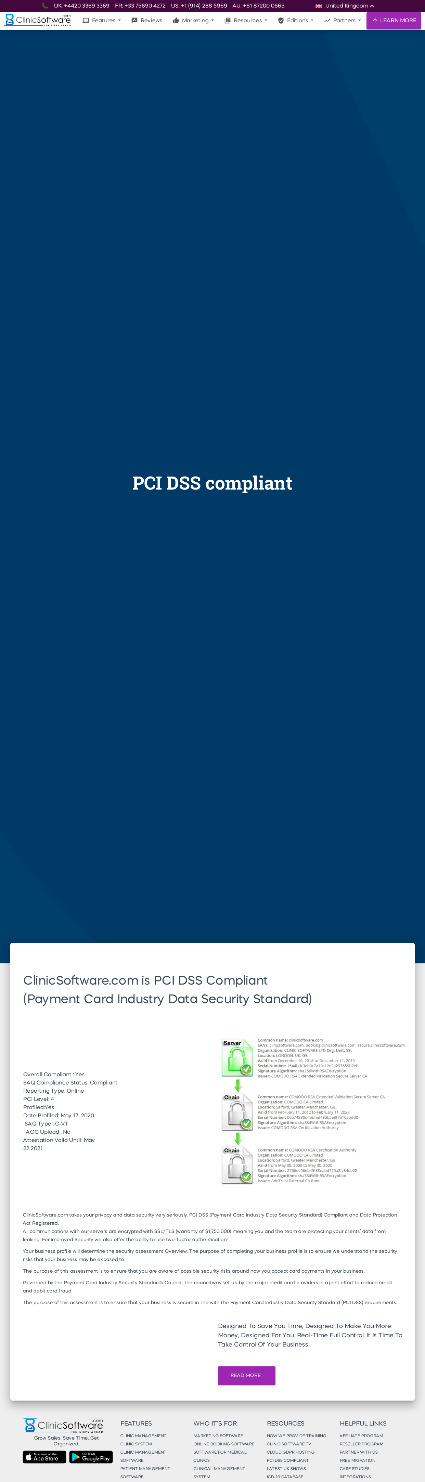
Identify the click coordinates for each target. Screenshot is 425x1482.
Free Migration (357, 1461)
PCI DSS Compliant (288, 1461)
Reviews (146, 20)
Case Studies (354, 1469)
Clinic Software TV (289, 1444)
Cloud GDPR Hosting (290, 1453)
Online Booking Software (223, 1444)
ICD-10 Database (285, 1477)
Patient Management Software (145, 1473)
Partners (340, 20)
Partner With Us (358, 1453)
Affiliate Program (361, 1436)
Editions (293, 20)
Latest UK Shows (286, 1469)
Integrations (355, 1477)
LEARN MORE (394, 20)
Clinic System (136, 1444)
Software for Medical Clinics (219, 1457)
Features (99, 20)
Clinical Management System (219, 1473)
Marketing (191, 20)
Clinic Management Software (143, 1457)
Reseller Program (361, 1444)
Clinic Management (143, 1436)
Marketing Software (218, 1436)
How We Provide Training (296, 1436)
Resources (243, 20)
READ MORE (246, 1375)
